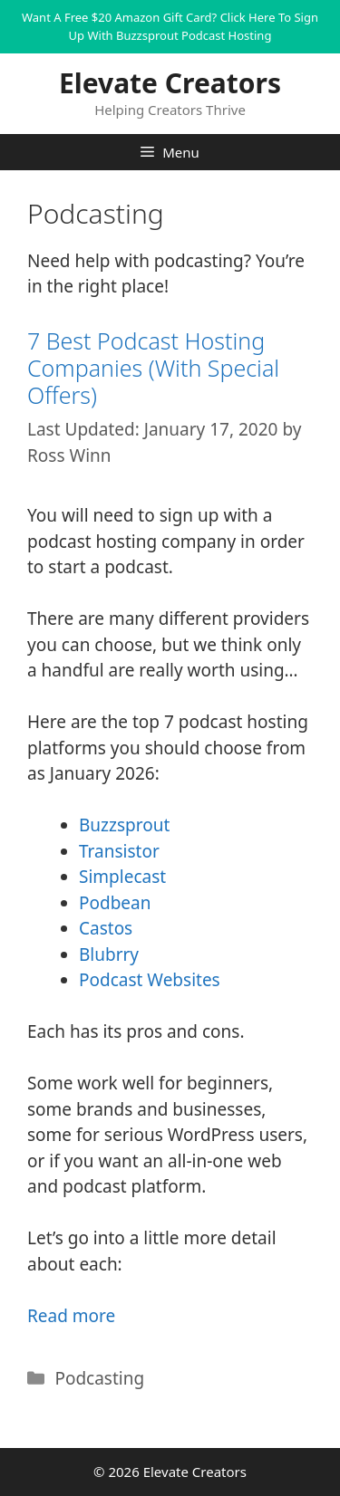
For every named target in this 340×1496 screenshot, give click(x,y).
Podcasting (99, 1378)
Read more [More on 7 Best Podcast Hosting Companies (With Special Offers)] (71, 1316)
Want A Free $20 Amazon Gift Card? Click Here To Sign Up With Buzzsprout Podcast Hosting (170, 26)
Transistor (119, 851)
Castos (105, 928)
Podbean (115, 903)
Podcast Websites (149, 980)
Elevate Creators (170, 82)
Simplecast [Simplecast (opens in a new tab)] (122, 876)
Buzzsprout (124, 825)
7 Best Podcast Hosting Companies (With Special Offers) (153, 367)
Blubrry (109, 954)
